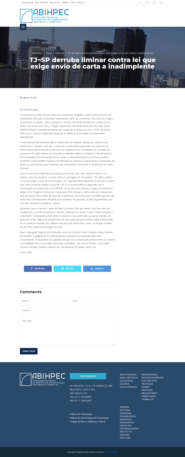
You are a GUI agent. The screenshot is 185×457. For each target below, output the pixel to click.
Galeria (65, 2)
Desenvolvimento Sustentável (152, 379)
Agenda (124, 407)
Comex (145, 387)
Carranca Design (111, 452)
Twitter (67, 268)
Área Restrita (41, 2)
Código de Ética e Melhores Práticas (88, 421)
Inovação (147, 384)
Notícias (125, 410)
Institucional (27, 2)
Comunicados (128, 416)
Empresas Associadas (127, 421)
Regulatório (149, 393)
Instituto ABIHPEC (126, 433)
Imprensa (125, 413)
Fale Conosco (77, 2)
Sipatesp (125, 438)
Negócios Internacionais (129, 427)
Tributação (148, 396)
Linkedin (97, 268)
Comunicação (149, 374)
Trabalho (147, 399)
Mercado (147, 390)
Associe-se (54, 2)
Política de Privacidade (81, 414)
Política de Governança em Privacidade (89, 417)
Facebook (38, 268)
